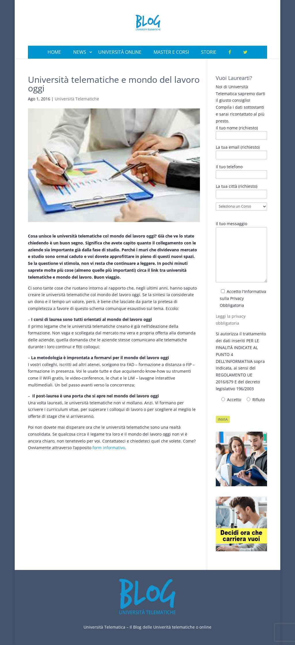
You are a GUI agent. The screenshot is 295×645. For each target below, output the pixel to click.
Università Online (119, 52)
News (79, 52)
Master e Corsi (171, 52)
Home (54, 52)
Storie (208, 52)
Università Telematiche (77, 99)
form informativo (108, 447)
